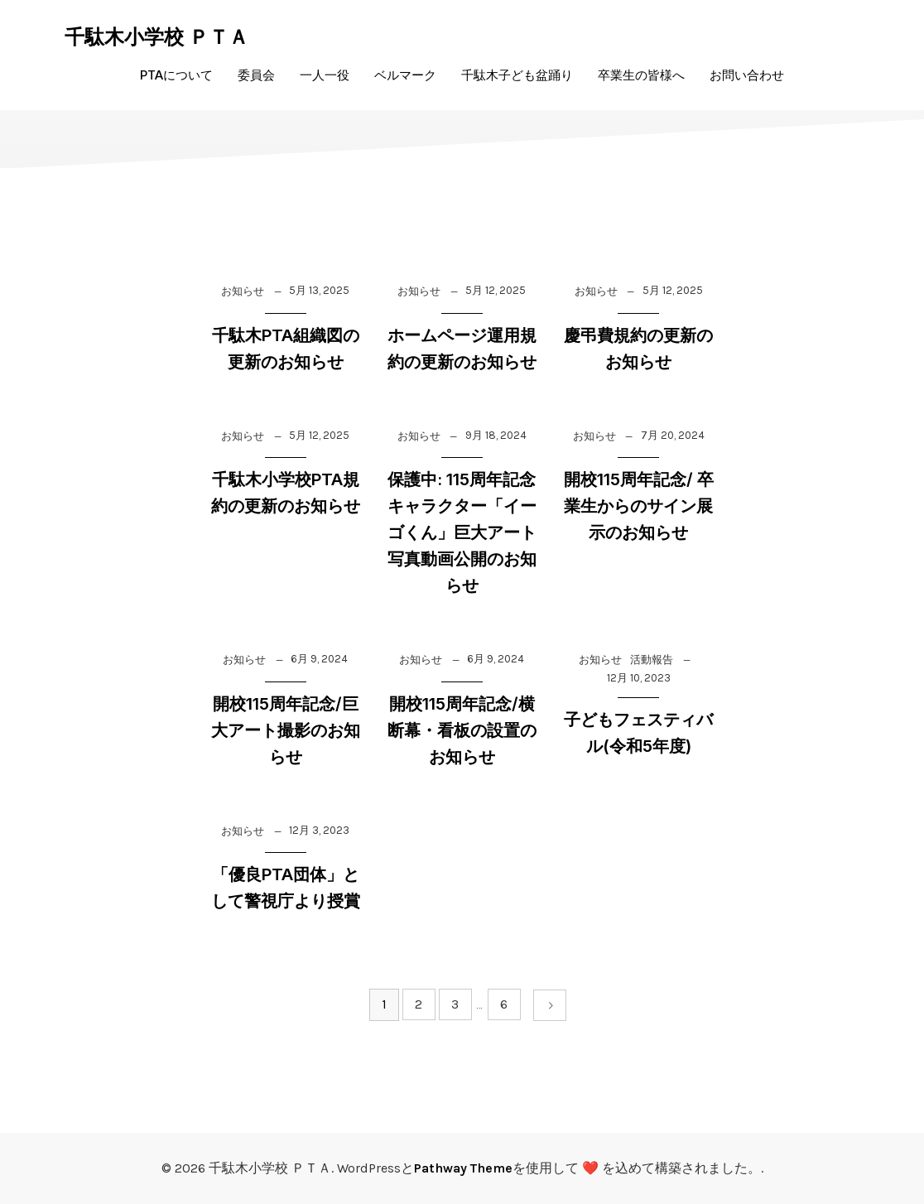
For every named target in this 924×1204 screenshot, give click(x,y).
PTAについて (176, 75)
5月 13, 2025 (319, 290)
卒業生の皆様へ (641, 75)
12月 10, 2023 (639, 678)
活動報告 (651, 659)
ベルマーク (405, 75)
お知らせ (242, 291)
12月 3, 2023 (319, 830)
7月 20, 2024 (673, 435)
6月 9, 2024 (319, 659)
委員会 (256, 75)
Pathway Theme (463, 1168)
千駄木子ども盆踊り (517, 75)
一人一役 (324, 75)
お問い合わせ (747, 75)
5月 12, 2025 (495, 290)
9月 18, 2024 (496, 435)
